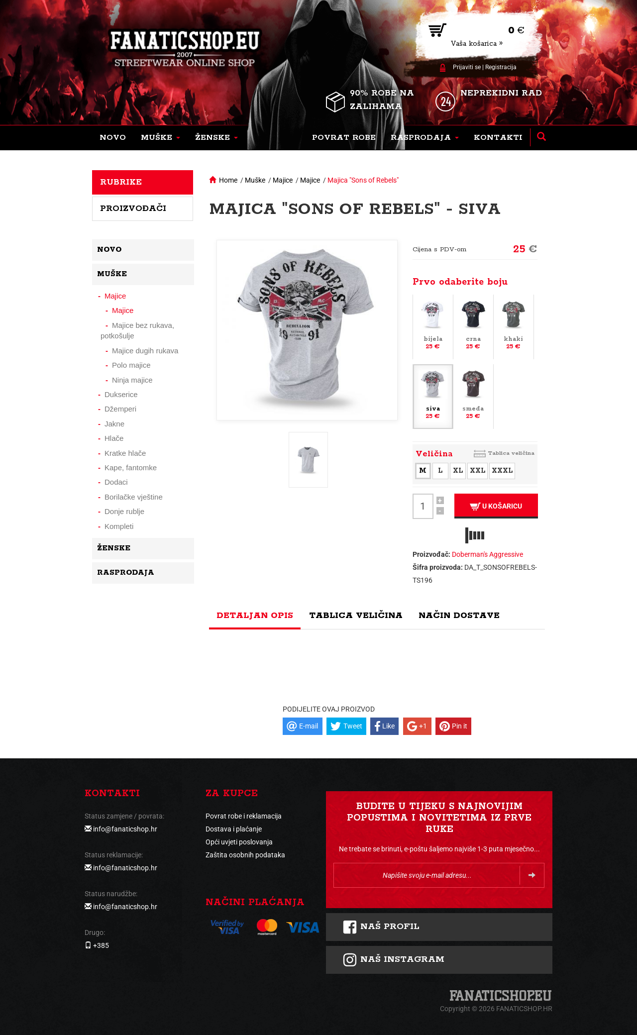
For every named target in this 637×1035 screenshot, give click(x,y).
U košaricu (496, 506)
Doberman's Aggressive (487, 554)
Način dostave (459, 615)
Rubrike (121, 182)
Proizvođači (133, 208)
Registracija (501, 67)
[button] (160, 137)
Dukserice (121, 394)
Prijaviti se (467, 67)
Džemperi (120, 409)
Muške (255, 180)
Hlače (114, 438)
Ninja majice (132, 380)
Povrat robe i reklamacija (244, 816)
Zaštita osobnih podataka (245, 855)
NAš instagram (393, 959)
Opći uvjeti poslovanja (239, 842)
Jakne (114, 423)
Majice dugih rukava (145, 350)
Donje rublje (124, 511)
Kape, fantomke (131, 467)
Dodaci (116, 482)
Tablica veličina (511, 453)
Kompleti (119, 526)
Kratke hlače (125, 453)
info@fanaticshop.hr (125, 829)
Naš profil (381, 927)
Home (228, 180)
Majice (283, 180)
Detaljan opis (254, 615)
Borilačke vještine (134, 497)
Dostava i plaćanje (234, 829)
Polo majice (131, 365)
